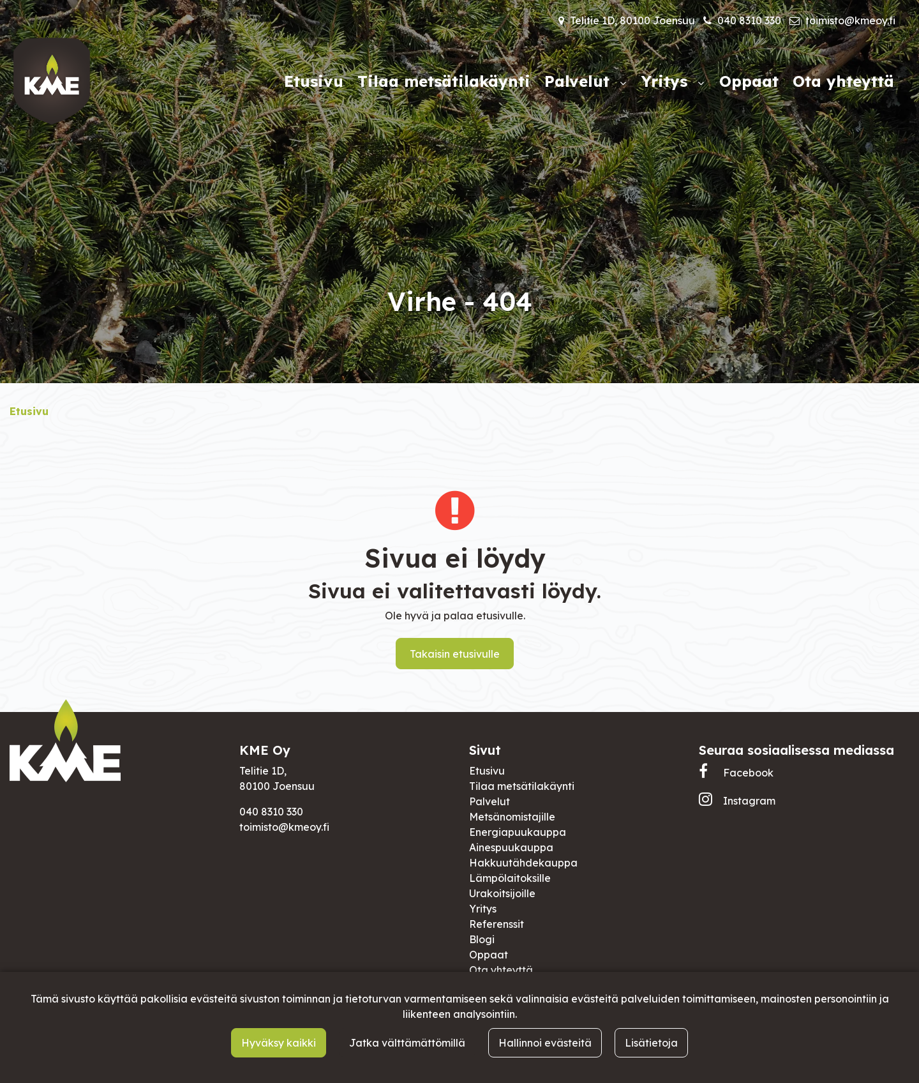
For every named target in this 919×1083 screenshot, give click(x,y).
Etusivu (487, 770)
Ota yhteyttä (501, 970)
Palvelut (489, 801)
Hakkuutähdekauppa (523, 862)
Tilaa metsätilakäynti (521, 786)
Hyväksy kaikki (278, 1042)
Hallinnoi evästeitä (545, 1042)
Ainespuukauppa (511, 847)
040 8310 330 (749, 20)
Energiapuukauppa (517, 832)
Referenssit (496, 924)
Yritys (483, 908)
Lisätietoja (651, 1042)
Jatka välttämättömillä (407, 1042)
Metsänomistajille (512, 816)
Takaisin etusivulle (455, 654)
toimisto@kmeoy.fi (850, 20)
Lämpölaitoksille (510, 878)
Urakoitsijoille (502, 893)
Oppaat (488, 954)
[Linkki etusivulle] (51, 81)
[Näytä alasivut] (623, 83)
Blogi (482, 939)
